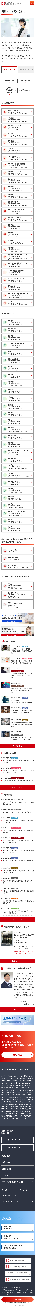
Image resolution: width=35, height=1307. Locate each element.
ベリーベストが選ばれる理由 (12, 1181)
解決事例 (4, 1190)
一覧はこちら (16, 745)
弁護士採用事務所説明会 (8, 1227)
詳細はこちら (16, 961)
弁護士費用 (5, 1162)
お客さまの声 (5, 1196)
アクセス (4, 1175)
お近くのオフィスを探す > (17, 1305)
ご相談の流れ (6, 1169)
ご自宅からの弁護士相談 (9, 1201)
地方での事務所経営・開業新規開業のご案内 (13, 1246)
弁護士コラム (22, 1190)
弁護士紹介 (5, 1156)
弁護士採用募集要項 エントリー (11, 1237)
